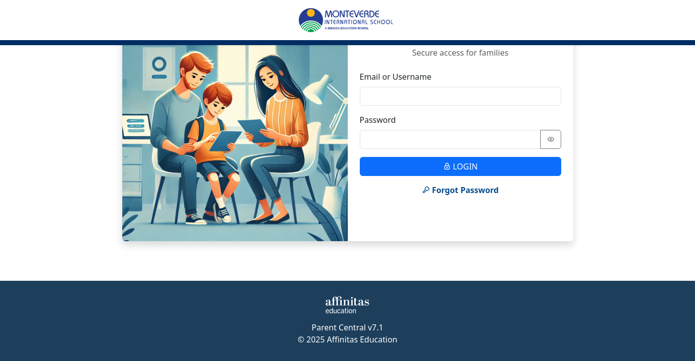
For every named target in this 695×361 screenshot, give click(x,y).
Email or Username (396, 76)
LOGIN (460, 166)
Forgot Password (460, 190)
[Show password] (550, 139)
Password (378, 119)
